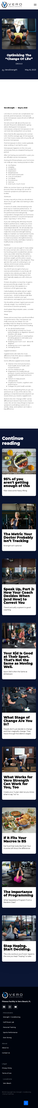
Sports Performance (10, 1032)
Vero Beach (7, 1083)
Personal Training (9, 1027)
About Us (5, 1048)
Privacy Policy (7, 1068)
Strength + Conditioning (11, 1017)
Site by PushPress (8, 1094)
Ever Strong (7, 1037)
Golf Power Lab (8, 1022)
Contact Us (6, 1053)
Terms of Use (6, 1073)
